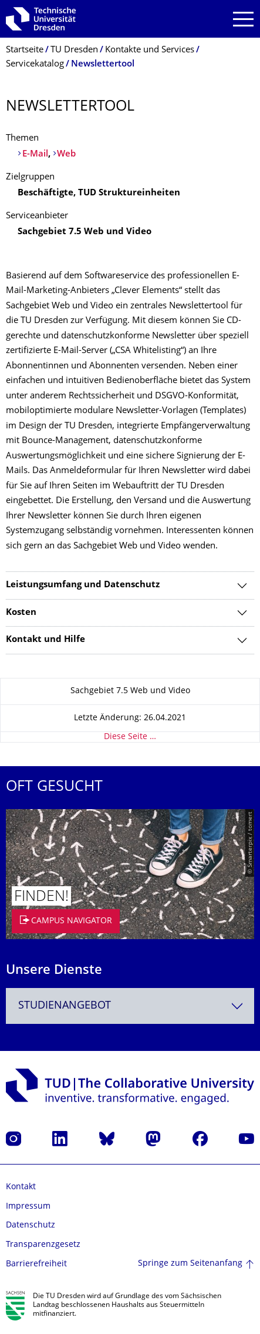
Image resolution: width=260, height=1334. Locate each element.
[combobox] (130, 1006)
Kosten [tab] (21, 612)
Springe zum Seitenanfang (190, 1264)
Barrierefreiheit (36, 1264)
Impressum (28, 1206)
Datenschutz (30, 1225)
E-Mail (35, 154)
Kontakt (21, 1187)
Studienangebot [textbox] (64, 1006)
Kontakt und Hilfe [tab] (45, 640)
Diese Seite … (130, 737)
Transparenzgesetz (43, 1245)
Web (66, 154)
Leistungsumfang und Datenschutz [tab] (83, 585)
